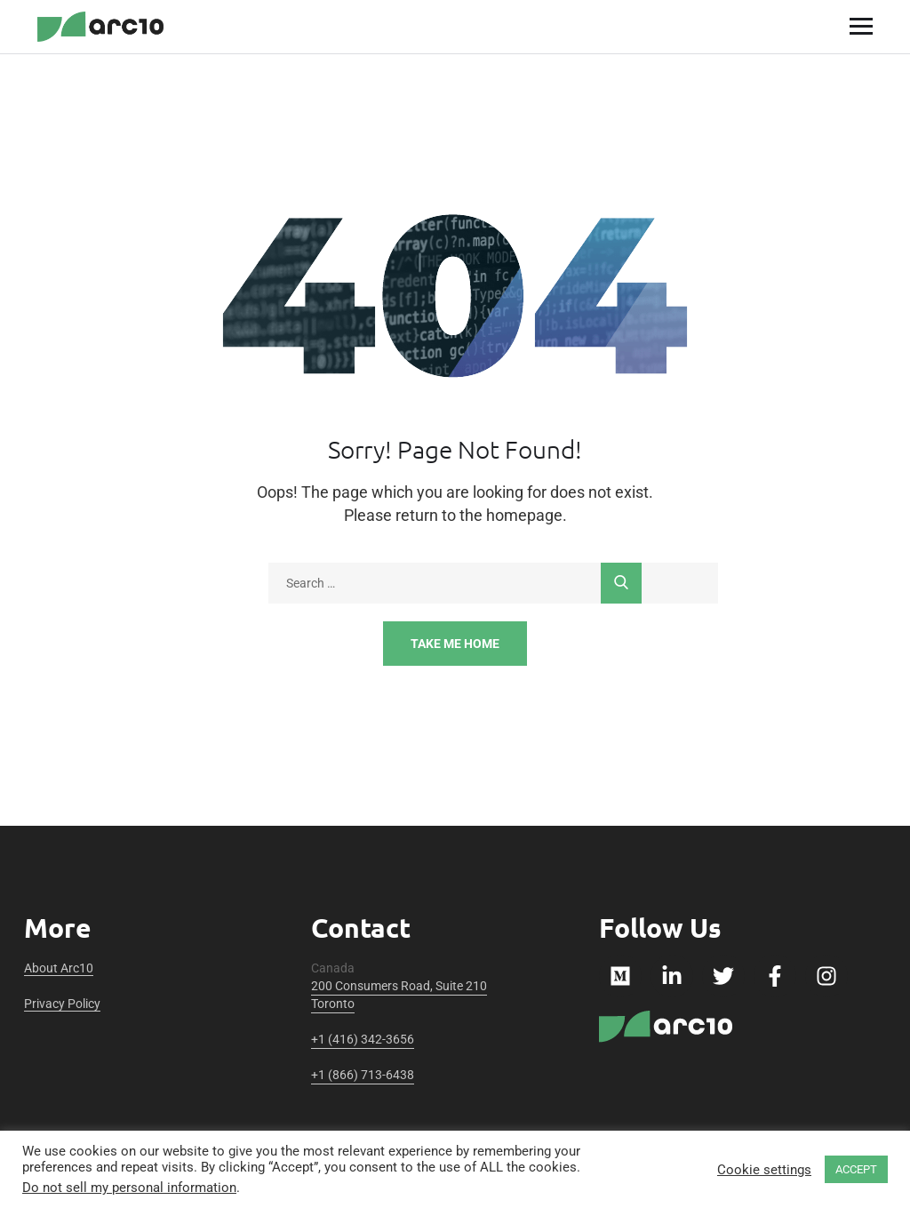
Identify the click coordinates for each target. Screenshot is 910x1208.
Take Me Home (455, 643)
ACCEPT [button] (856, 1169)
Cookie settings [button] (764, 1170)
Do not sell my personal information (129, 1188)
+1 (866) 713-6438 (362, 1075)
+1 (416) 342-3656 (362, 1039)
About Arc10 (58, 968)
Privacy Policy (62, 1003)
